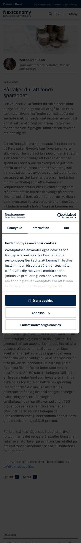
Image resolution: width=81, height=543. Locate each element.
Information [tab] (40, 227)
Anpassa (41, 312)
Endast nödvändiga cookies (40, 324)
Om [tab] (66, 227)
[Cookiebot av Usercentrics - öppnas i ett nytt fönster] (57, 215)
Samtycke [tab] (14, 227)
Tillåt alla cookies (40, 300)
